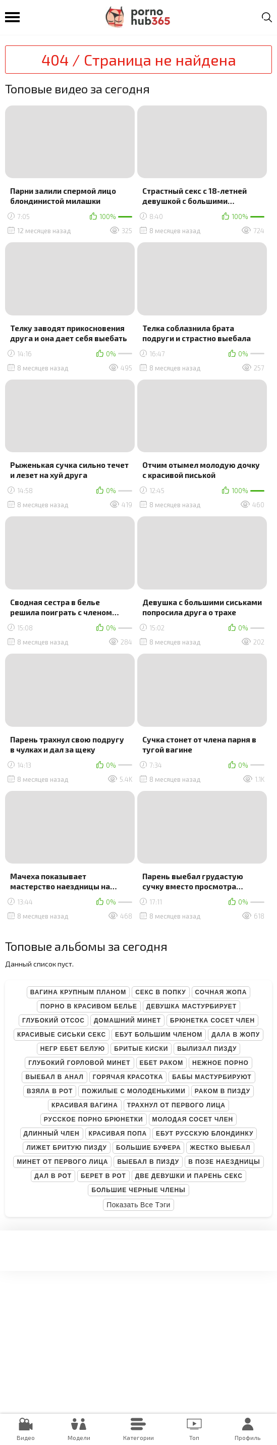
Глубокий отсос (53, 1020)
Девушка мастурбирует (191, 1006)
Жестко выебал (220, 1147)
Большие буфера (148, 1147)
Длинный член (52, 1133)
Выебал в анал (54, 1077)
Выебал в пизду (148, 1161)
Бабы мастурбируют (211, 1077)
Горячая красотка (128, 1077)
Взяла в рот (50, 1091)
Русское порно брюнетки (93, 1119)
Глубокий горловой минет (79, 1062)
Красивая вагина (84, 1105)
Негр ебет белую (72, 1048)
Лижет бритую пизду (66, 1147)
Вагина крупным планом (78, 992)
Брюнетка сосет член (212, 1020)
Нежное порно (220, 1062)
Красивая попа (118, 1133)
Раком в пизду (222, 1091)
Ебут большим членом (158, 1034)
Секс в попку (160, 992)
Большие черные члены (138, 1190)
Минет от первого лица (62, 1161)
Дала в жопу (235, 1034)
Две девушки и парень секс (189, 1176)
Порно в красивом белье (88, 1006)
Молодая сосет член (193, 1119)
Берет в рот (103, 1176)
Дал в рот (53, 1176)
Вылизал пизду (207, 1048)
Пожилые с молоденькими (134, 1091)
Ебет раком (162, 1062)
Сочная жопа (221, 992)
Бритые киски (141, 1048)
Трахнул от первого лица (176, 1105)
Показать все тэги (138, 1205)
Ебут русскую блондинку (204, 1133)
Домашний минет (127, 1020)
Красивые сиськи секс (61, 1034)
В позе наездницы (224, 1161)
